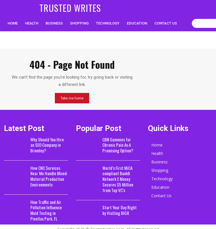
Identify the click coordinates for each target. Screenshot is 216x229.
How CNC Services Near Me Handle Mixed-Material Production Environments (47, 174)
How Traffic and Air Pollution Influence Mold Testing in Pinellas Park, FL (47, 206)
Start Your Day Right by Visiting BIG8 (119, 201)
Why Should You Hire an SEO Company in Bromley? (47, 144)
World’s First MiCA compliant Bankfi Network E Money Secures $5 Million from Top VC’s (121, 174)
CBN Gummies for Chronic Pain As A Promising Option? (116, 144)
